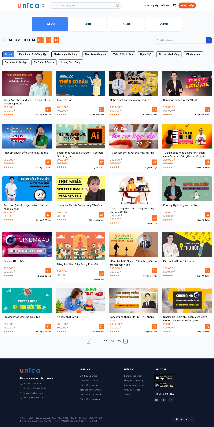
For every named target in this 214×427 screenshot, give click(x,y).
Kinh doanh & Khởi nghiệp (33, 54)
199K (126, 24)
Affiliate (127, 394)
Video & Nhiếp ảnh (123, 54)
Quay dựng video (132, 390)
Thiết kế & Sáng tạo (95, 54)
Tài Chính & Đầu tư (44, 62)
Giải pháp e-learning (133, 380)
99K (88, 24)
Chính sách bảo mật (89, 385)
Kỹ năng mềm (193, 54)
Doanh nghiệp (151, 5)
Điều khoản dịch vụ (89, 380)
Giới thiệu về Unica (88, 376)
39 (119, 341)
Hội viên (165, 5)
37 (105, 341)
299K (164, 24)
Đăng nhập (187, 5)
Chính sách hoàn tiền (90, 399)
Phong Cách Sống (70, 62)
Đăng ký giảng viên (133, 376)
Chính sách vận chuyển (91, 394)
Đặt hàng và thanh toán (91, 390)
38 (112, 341)
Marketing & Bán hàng (65, 54)
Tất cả (50, 24)
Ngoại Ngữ (145, 54)
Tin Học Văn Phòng (169, 54)
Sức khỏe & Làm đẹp (16, 62)
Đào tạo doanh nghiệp (134, 385)
